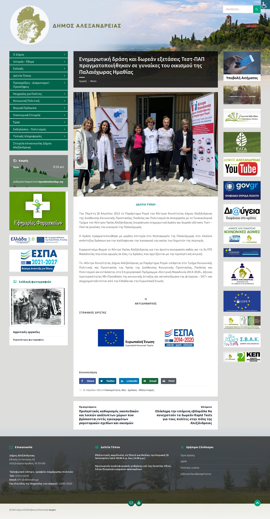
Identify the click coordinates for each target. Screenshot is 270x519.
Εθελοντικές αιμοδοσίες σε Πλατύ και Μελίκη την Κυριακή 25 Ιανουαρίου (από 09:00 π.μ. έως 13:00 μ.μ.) (132, 456)
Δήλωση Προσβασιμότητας (196, 474)
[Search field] (242, 9)
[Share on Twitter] (107, 381)
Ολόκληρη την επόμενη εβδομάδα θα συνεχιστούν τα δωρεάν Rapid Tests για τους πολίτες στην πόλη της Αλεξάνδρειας (183, 417)
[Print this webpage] (168, 381)
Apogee (52, 509)
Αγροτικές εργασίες (26, 332)
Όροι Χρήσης (188, 455)
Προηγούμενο (87, 407)
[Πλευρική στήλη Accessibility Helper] (265, 4)
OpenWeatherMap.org (50, 181)
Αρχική (83, 81)
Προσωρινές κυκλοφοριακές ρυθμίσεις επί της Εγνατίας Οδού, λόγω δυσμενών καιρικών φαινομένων (133, 467)
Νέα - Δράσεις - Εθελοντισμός (138, 390)
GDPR (184, 461)
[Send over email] (150, 381)
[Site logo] (65, 44)
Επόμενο (206, 407)
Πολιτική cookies (190, 467)
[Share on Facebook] (87, 381)
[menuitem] (38, 54)
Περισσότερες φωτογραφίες (28, 339)
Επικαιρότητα (112, 390)
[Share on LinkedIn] (129, 381)
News (93, 81)
